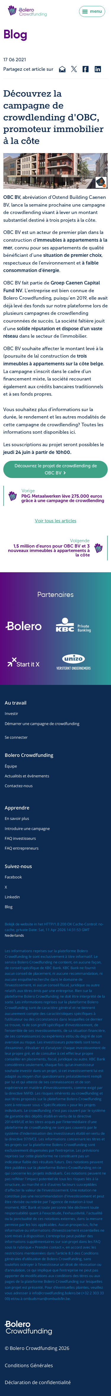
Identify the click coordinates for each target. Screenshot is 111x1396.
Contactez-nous (19, 785)
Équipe (11, 766)
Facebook (13, 877)
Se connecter (16, 737)
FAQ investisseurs (20, 838)
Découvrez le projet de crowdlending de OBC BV (56, 469)
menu (92, 11)
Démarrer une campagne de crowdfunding (42, 723)
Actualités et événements (27, 776)
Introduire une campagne (27, 828)
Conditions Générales (29, 1365)
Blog (8, 906)
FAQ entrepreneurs (21, 848)
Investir (11, 713)
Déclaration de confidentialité (38, 1382)
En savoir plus (17, 818)
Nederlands (14, 935)
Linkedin (12, 897)
